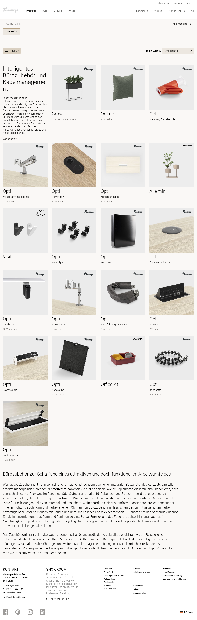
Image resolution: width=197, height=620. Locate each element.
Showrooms (163, 3)
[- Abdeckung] (74, 366)
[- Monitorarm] (74, 301)
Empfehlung (178, 50)
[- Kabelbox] (123, 237)
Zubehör (11, 31)
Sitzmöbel (108, 572)
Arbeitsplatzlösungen (142, 572)
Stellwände (109, 582)
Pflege (71, 11)
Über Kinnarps (169, 572)
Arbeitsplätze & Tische (114, 575)
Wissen (158, 11)
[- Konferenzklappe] (123, 173)
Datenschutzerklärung (172, 575)
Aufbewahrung (110, 579)
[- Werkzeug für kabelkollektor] (171, 102)
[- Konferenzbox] (25, 431)
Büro (44, 11)
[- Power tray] (74, 173)
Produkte (31, 11)
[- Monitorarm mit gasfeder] (25, 173)
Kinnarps (178, 3)
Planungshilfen (177, 11)
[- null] (171, 173)
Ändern (191, 612)
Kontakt (190, 3)
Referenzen (142, 11)
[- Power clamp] (25, 366)
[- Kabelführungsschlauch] (123, 301)
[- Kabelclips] (74, 237)
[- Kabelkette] (171, 366)
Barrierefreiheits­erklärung (174, 579)
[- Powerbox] (171, 301)
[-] (74, 102)
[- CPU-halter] (25, 301)
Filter (12, 50)
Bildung (58, 11)
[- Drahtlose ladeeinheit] (171, 237)
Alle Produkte (180, 24)
